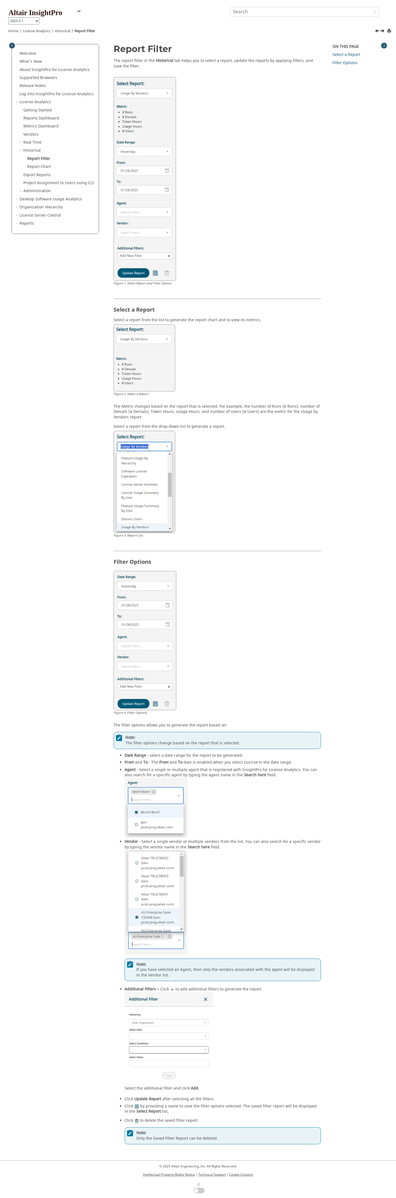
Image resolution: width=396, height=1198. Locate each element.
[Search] (373, 12)
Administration (37, 191)
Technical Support (212, 1174)
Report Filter (85, 31)
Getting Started (37, 110)
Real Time (32, 142)
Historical (62, 31)
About (55, 70)
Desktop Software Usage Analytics (51, 199)
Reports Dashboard (41, 118)
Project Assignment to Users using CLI (58, 183)
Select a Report (346, 55)
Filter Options (345, 63)
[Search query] (304, 12)
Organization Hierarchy (41, 207)
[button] (17, 53)
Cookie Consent (241, 1174)
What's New (31, 61)
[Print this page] (389, 31)
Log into (57, 94)
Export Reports (37, 175)
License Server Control (40, 215)
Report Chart (39, 167)
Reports (27, 223)
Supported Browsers (38, 78)
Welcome (28, 53)
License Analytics (36, 31)
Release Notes (33, 86)
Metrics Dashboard (41, 126)
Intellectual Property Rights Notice (169, 1174)
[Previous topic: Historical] (377, 31)
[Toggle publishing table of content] (12, 45)
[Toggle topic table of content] (384, 45)
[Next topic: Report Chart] (383, 31)
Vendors (30, 134)
